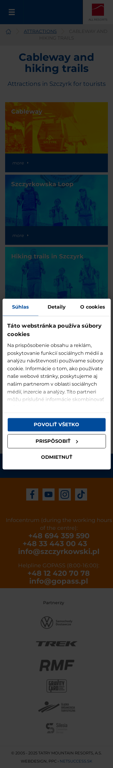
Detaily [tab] (57, 307)
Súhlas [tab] (20, 307)
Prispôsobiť (57, 441)
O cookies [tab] (92, 307)
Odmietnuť (56, 457)
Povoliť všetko (56, 424)
